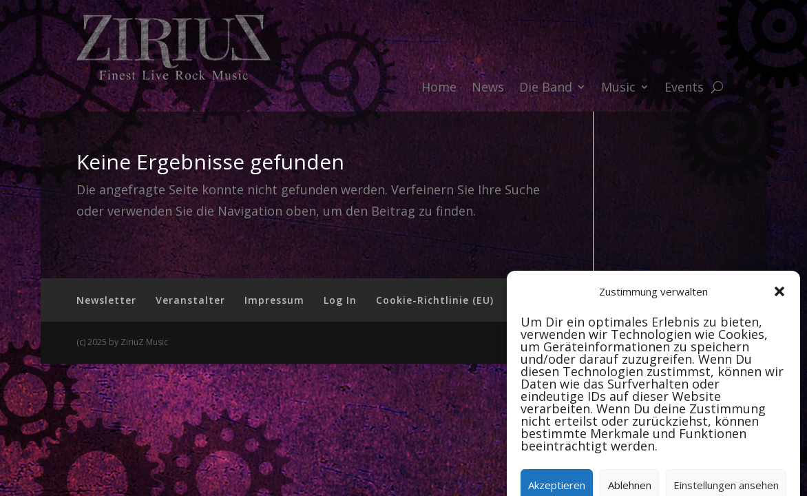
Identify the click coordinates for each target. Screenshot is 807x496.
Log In (340, 300)
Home (439, 88)
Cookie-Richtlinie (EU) (435, 300)
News (488, 88)
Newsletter (106, 300)
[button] (779, 331)
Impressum (274, 300)
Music (618, 88)
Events (684, 88)
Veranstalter (190, 300)
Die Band (545, 88)
